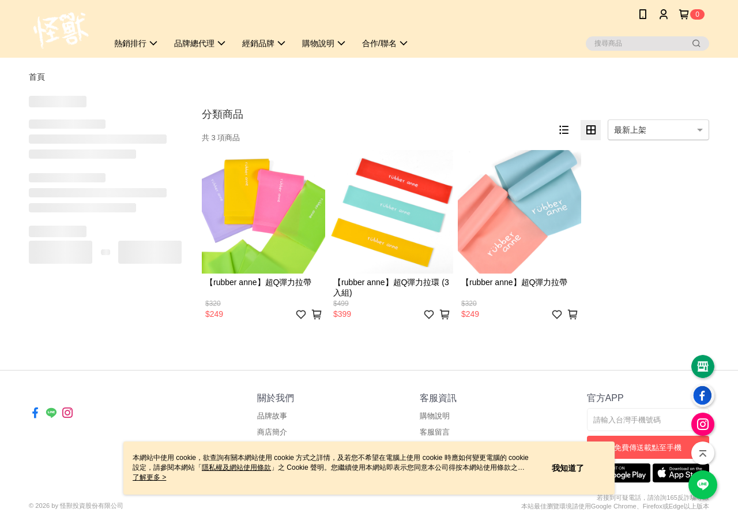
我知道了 (568, 468)
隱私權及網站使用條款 (236, 467)
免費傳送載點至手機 (647, 447)
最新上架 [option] (630, 129)
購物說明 (435, 415)
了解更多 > (149, 477)
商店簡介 (272, 432)
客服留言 (435, 432)
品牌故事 (272, 415)
